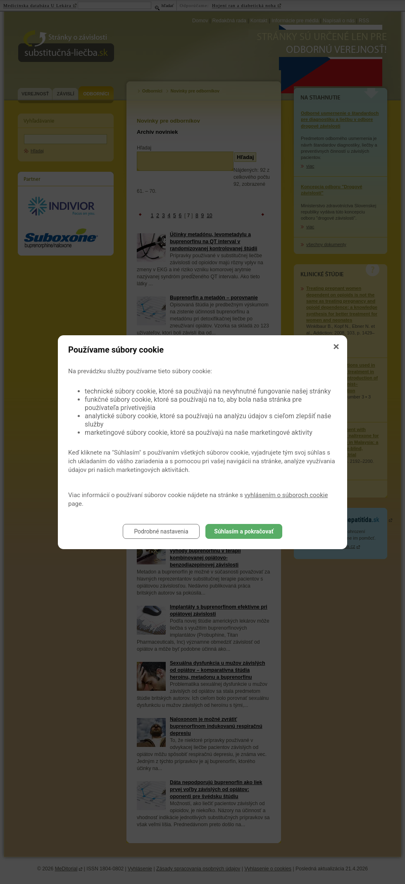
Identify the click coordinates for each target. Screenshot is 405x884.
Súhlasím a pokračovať (243, 531)
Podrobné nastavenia (161, 531)
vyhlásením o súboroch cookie (286, 495)
